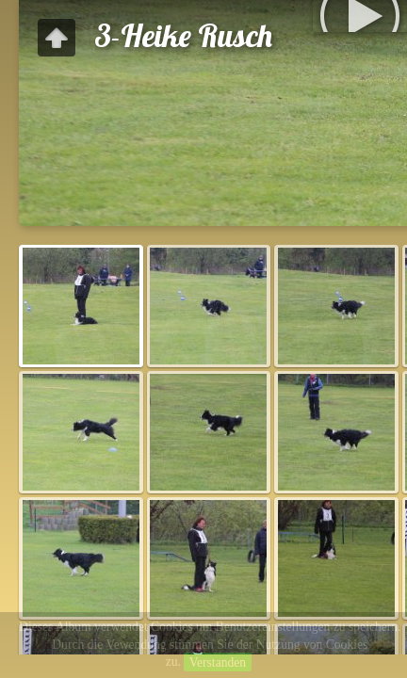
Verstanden (217, 661)
